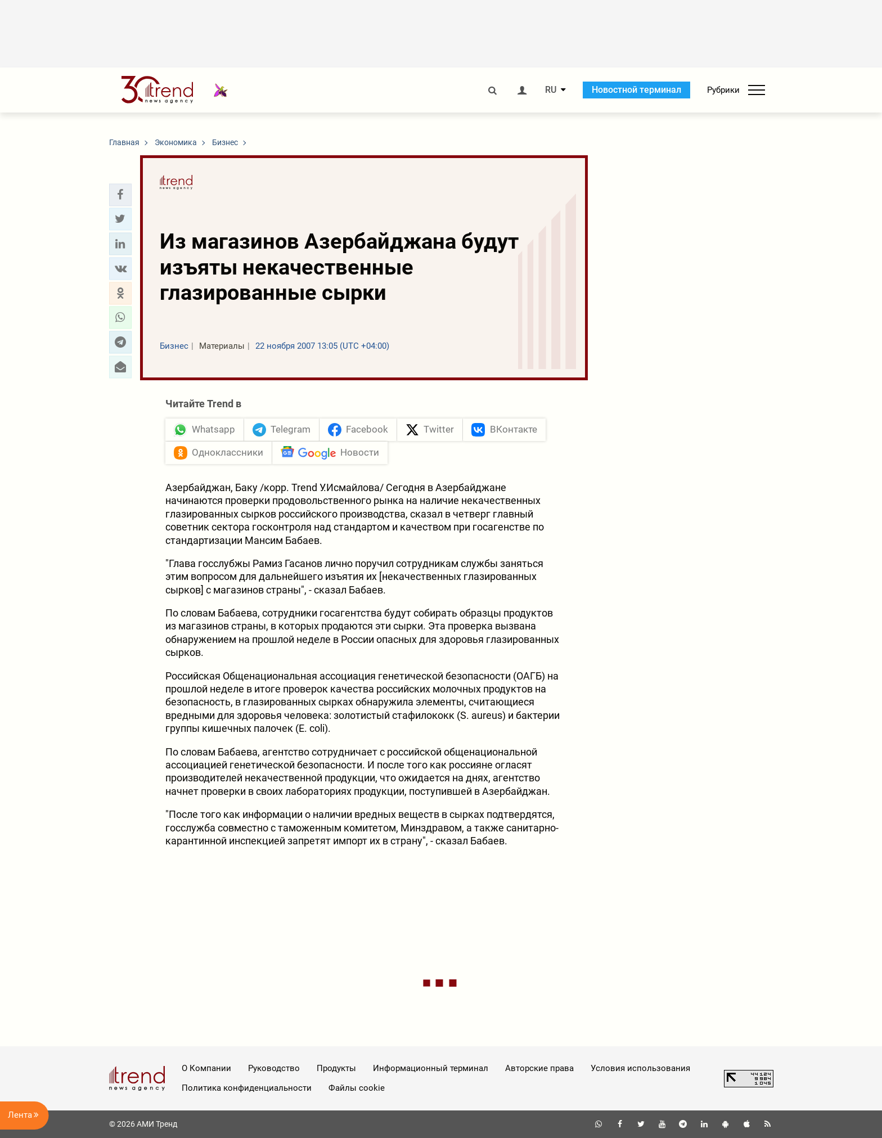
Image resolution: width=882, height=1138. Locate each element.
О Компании (206, 1068)
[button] (120, 194)
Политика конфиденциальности (247, 1088)
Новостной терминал (636, 89)
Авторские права (539, 1068)
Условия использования (640, 1068)
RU (550, 90)
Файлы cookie (356, 1088)
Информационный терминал (430, 1068)
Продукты (336, 1068)
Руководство (274, 1068)
